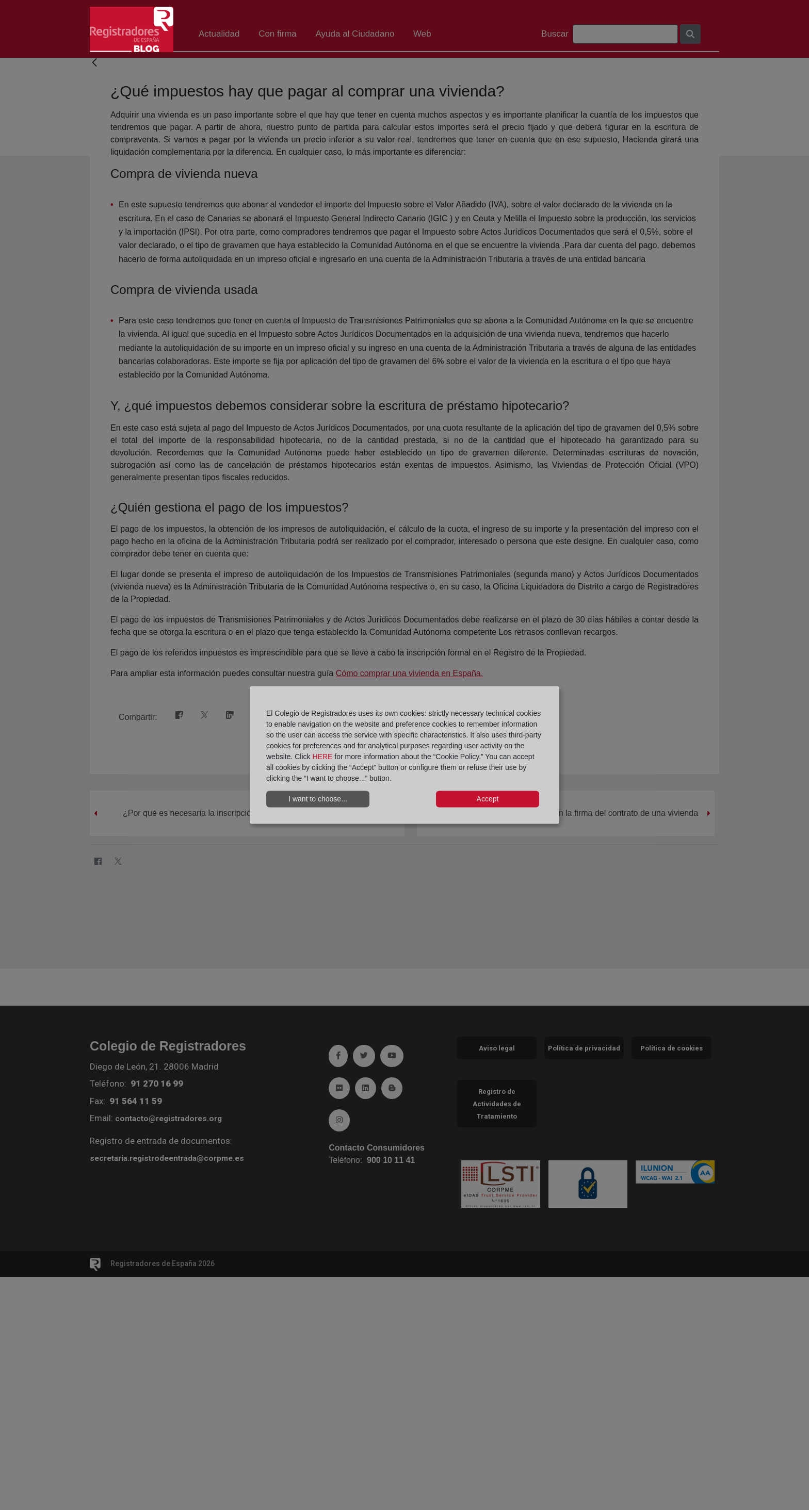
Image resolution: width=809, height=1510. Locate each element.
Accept (488, 799)
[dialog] (404, 755)
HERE (322, 756)
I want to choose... (317, 799)
